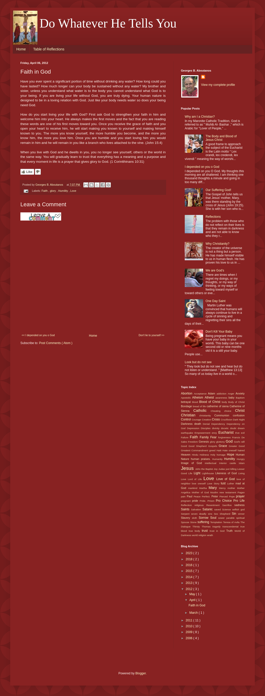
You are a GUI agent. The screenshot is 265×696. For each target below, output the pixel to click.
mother (232, 488)
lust (224, 483)
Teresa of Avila (232, 522)
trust (206, 531)
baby (232, 397)
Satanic (208, 509)
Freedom (193, 441)
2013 (189, 583)
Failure (185, 437)
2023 (189, 553)
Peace (198, 496)
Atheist (210, 397)
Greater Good (237, 446)
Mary (214, 488)
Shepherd (226, 513)
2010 (189, 626)
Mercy (223, 488)
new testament (228, 492)
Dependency (219, 423)
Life (191, 473)
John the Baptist (204, 469)
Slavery (186, 517)
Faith (45, 190)
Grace (224, 446)
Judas (222, 469)
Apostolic (186, 397)
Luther (231, 483)
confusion (239, 415)
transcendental (231, 526)
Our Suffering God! (218, 190)
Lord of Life (195, 479)
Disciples (206, 428)
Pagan (241, 492)
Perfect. (206, 496)
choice (229, 411)
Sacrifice (228, 505)
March (194, 613)
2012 (189, 589)
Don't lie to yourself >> (151, 335)
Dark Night (239, 419)
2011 (189, 620)
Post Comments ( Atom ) (55, 343)
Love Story (214, 483)
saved (218, 509)
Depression (194, 428)
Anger (232, 393)
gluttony (221, 441)
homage (222, 454)
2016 (189, 565)
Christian (190, 415)
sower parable (227, 517)
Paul (190, 496)
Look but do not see (198, 362)
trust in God (218, 530)
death (198, 423)
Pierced (224, 496)
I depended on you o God (202, 167)
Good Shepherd (198, 446)
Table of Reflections (48, 49)
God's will (239, 441)
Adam (212, 393)
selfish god (238, 509)
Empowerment (203, 432)
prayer (240, 496)
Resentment (214, 505)
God (230, 441)
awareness (221, 397)
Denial (207, 423)
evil (243, 432)
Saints (186, 509)
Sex (217, 513)
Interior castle (229, 463)
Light (198, 473)
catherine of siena (218, 406)
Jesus (188, 468)
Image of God (193, 463)
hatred (241, 450)
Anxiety (240, 393)
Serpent (186, 513)
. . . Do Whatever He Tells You (98, 23)
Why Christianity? (217, 243)
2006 (189, 638)
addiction (222, 393)
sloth (195, 517)
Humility (63, 190)
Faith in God (197, 605)
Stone (193, 522)
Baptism (240, 397)
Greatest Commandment (195, 450)
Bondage (187, 406)
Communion (223, 415)
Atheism (198, 397)
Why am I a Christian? (200, 116)
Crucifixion (227, 419)
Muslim (214, 492)
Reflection (187, 505)
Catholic (202, 410)
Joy (216, 469)
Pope (232, 496)
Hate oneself (230, 450)
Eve (238, 432)
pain (184, 496)
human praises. (201, 458)
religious (200, 505)
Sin (235, 513)
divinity (216, 428)
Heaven (186, 454)
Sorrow (204, 518)
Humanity (218, 459)
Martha (204, 488)
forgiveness (225, 437)
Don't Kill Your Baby (219, 331)
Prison (211, 500)
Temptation (216, 522)
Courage (197, 419)
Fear (214, 437)
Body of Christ (236, 402)
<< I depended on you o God (38, 335)
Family (205, 437)
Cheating (217, 411)
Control (186, 419)
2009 (189, 632)
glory (53, 190)
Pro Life (239, 500)
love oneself (199, 483)
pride (196, 500)
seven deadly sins (202, 513)
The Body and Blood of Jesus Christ (221, 138)
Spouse (185, 522)
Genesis (204, 441)
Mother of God (201, 492)
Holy (213, 454)
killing (233, 469)
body (225, 402)
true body (195, 530)
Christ (240, 410)
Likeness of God (226, 473)
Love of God (226, 479)
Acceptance (201, 393)
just (228, 469)
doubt (234, 428)
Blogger (140, 673)
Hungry (241, 459)
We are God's (215, 270)
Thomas (207, 526)
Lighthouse (209, 473)
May (192, 594)
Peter (215, 496)
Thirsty (197, 526)
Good (185, 446)
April (192, 600)
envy (215, 432)
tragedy (217, 526)
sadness (239, 505)
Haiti (219, 450)
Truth (230, 530)
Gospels (213, 446)
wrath (210, 535)
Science (227, 509)
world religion (199, 535)
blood (195, 402)
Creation (207, 419)
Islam (242, 463)
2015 (189, 571)
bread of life (200, 406)
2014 (189, 577)
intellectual (212, 463)
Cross (216, 419)
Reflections (213, 217)
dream (241, 428)
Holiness (205, 454)
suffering (203, 522)
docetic (225, 428)
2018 (189, 559)
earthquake (188, 432)
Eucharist (226, 432)
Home (21, 49)
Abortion (187, 393)
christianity (206, 415)
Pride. (204, 500)
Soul (214, 518)
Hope (231, 454)
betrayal (186, 401)
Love (73, 190)
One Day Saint (216, 301)
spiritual (240, 517)
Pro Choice (224, 500)
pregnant (186, 500)
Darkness (187, 423)
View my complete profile (218, 85)
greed (213, 450)
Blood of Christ (210, 402)
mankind (193, 488)
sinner (241, 513)
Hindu (196, 454)
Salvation (197, 509)
